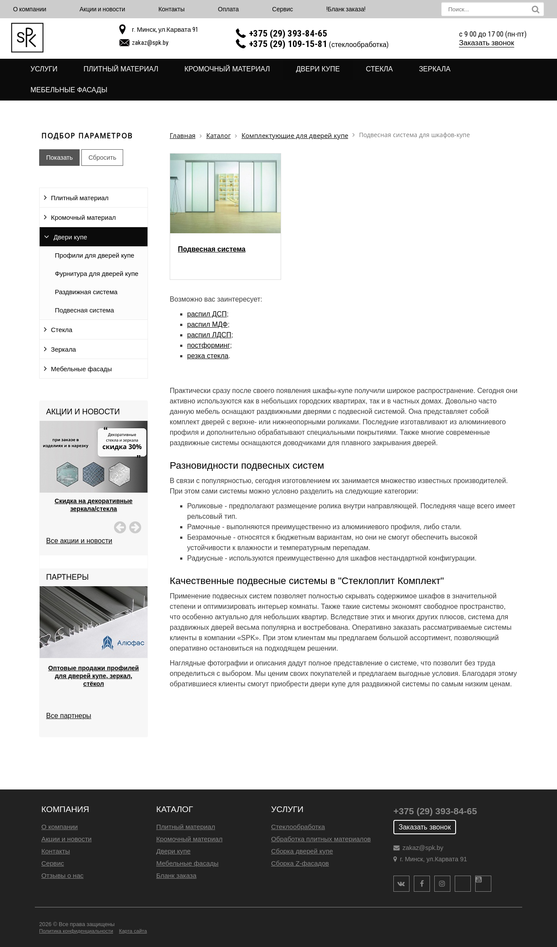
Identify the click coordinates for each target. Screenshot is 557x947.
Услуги (43, 69)
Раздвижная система (86, 292)
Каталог (218, 135)
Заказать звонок (486, 42)
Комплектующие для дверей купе (295, 135)
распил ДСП (207, 314)
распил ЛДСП (209, 335)
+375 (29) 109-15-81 (288, 44)
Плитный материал (121, 69)
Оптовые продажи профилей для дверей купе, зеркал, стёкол (93, 676)
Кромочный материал (227, 69)
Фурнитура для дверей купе (96, 273)
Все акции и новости (79, 540)
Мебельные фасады (68, 90)
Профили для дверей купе (94, 255)
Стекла (379, 69)
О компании (29, 9)
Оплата (228, 9)
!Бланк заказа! (346, 9)
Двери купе (318, 69)
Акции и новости (102, 9)
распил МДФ (207, 324)
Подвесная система (84, 310)
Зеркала (435, 69)
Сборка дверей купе (302, 851)
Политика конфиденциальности (76, 931)
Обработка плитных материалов (321, 839)
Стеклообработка (298, 826)
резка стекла (207, 355)
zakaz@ (150, 43)
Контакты (171, 9)
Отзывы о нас (62, 875)
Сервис (282, 9)
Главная (182, 135)
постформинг (208, 345)
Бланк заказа (176, 875)
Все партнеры (68, 715)
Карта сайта (133, 931)
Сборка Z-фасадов (300, 863)
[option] (94, 477)
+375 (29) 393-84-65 (288, 33)
